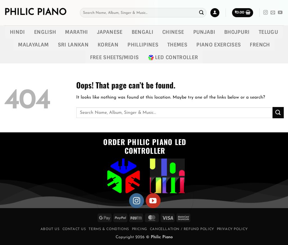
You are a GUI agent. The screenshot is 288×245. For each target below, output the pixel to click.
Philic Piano (35, 12)
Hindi (17, 32)
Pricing (139, 229)
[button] (214, 12)
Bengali (142, 32)
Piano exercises (218, 44)
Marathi (76, 32)
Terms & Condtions (109, 229)
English (45, 32)
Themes (177, 44)
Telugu (268, 32)
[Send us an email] (273, 12)
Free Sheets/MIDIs (114, 57)
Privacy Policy (232, 229)
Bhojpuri (237, 32)
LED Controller (173, 57)
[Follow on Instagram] (265, 12)
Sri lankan (73, 44)
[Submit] (201, 12)
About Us (50, 229)
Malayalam (33, 44)
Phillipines (142, 44)
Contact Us (74, 229)
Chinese (173, 32)
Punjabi (204, 32)
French (260, 44)
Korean (108, 44)
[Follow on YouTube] (280, 12)
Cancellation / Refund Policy (182, 229)
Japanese (110, 32)
